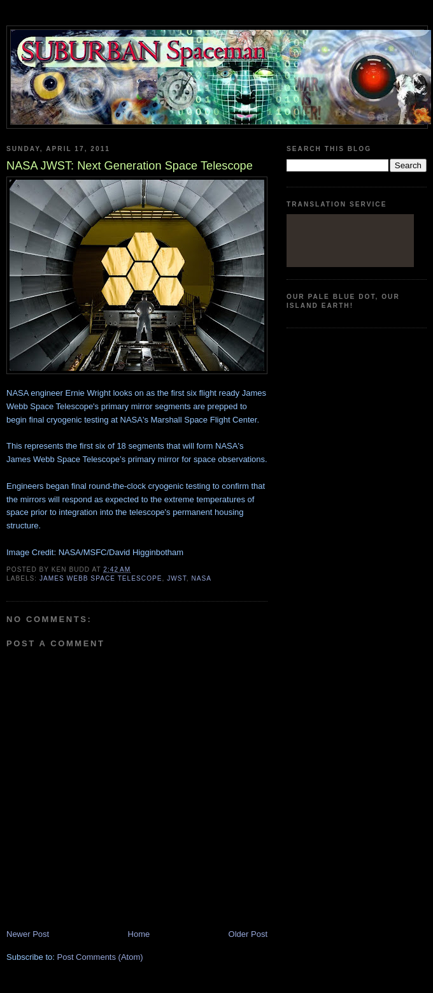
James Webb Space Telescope (100, 578)
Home (139, 934)
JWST (177, 578)
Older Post (248, 934)
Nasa (201, 578)
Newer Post (27, 934)
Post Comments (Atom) (100, 957)
